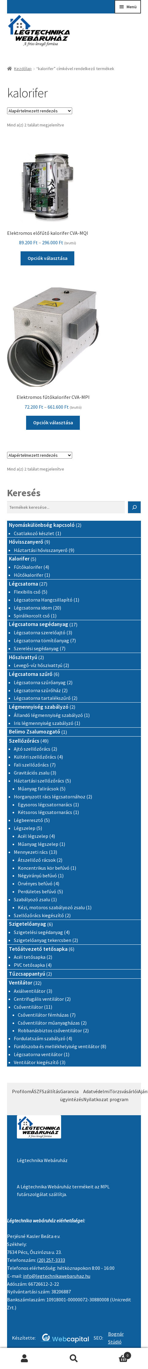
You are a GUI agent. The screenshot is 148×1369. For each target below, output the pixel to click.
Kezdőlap (23, 68)
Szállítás (51, 1091)
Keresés (24, 493)
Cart (115, 1354)
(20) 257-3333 (51, 1260)
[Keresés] (134, 507)
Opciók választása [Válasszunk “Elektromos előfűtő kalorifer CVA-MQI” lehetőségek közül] (48, 258)
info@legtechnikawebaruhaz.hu (56, 1276)
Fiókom (24, 1358)
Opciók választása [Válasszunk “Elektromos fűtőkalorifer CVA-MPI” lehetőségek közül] (53, 422)
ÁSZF (36, 1091)
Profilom (21, 1091)
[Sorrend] (39, 110)
